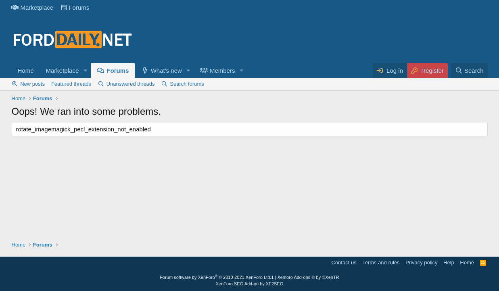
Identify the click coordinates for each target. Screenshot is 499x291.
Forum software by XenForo (215, 277)
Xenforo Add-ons (308, 277)
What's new (166, 70)
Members (222, 70)
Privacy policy (421, 262)
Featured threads (71, 84)
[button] (85, 70)
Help (448, 262)
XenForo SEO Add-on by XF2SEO (250, 283)
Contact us (343, 262)
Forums (75, 7)
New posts (32, 84)
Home (26, 70)
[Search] (469, 70)
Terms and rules (380, 262)
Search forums (187, 84)
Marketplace (32, 7)
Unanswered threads (130, 84)
